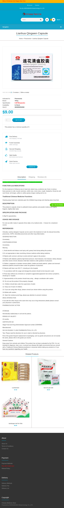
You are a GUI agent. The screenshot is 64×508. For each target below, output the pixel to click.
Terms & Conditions (7, 446)
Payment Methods (7, 463)
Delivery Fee (5, 486)
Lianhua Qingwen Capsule (40, 38)
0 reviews (16, 92)
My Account (29, 5)
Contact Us (32, 166)
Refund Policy (6, 468)
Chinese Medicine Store (9, 503)
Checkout (37, 5)
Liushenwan (15, 387)
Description (22, 177)
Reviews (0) (42, 177)
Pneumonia (27, 38)
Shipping (31, 177)
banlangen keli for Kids (15, 423)
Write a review (25, 92)
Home (21, 38)
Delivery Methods (7, 483)
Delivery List (5, 488)
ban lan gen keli (48, 387)
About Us (4, 443)
